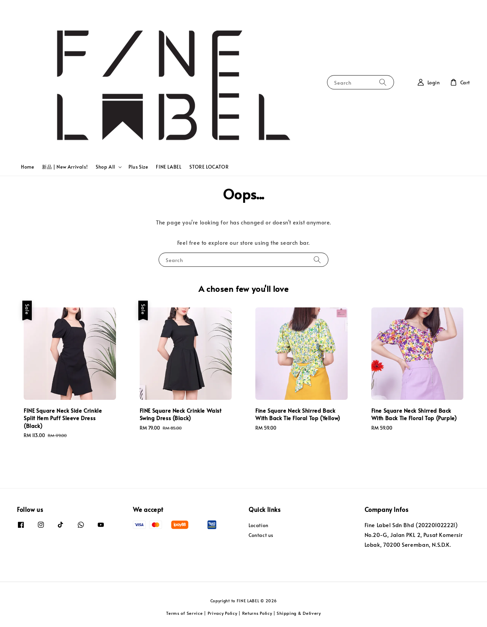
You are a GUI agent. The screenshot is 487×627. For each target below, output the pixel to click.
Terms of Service (184, 613)
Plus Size (138, 167)
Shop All (105, 167)
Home (27, 167)
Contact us (261, 535)
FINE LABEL (168, 167)
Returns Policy (257, 613)
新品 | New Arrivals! (65, 167)
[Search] (383, 82)
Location (259, 525)
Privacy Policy (222, 613)
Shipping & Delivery (299, 613)
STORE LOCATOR (209, 167)
